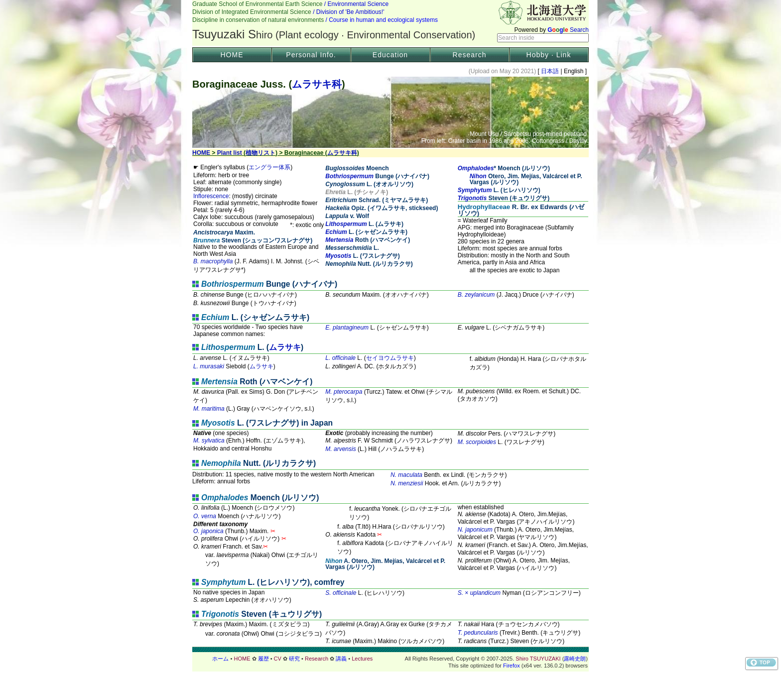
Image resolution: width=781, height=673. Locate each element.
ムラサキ (285, 347)
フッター (390, 659)
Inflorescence (211, 196)
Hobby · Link (548, 55)
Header (390, 23)
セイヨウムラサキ (390, 357)
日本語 (550, 71)
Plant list (229, 152)
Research (470, 55)
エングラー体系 (269, 167)
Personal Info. (311, 55)
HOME (232, 55)
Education (390, 55)
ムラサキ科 (317, 84)
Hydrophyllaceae (484, 207)
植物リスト (260, 152)
